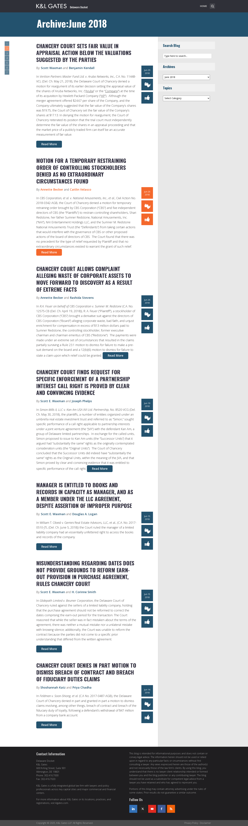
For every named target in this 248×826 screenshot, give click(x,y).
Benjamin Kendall (82, 68)
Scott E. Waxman (52, 401)
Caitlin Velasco (80, 189)
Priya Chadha (82, 687)
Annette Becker (51, 189)
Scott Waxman (51, 68)
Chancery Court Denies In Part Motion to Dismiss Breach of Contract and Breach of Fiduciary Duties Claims (86, 672)
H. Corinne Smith (84, 592)
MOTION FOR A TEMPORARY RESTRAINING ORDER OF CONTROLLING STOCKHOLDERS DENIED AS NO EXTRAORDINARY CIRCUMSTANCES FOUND (81, 171)
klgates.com (61, 803)
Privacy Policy (191, 823)
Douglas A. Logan (84, 514)
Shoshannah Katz (53, 687)
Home (203, 6)
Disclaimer (205, 823)
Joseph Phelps (82, 401)
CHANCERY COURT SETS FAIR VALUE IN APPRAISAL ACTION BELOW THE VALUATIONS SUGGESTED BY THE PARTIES (83, 52)
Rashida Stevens (82, 298)
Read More (49, 144)
